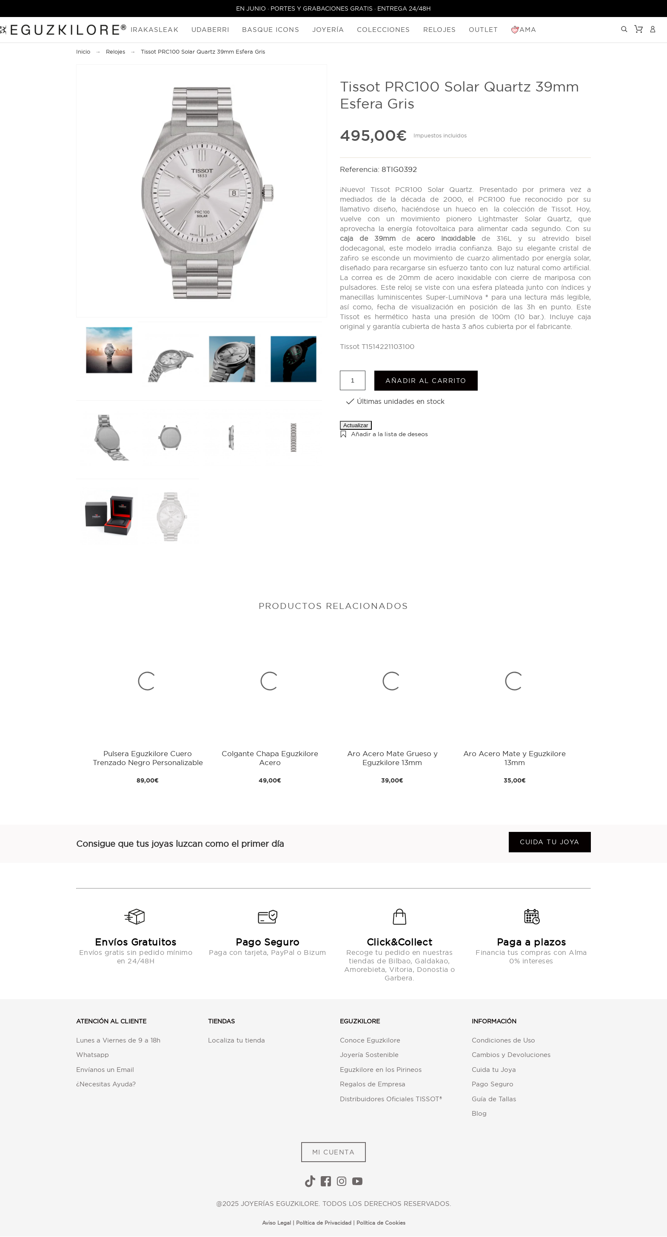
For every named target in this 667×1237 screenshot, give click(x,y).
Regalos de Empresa (372, 1084)
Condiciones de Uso (503, 1040)
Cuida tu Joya (494, 1070)
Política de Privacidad (323, 1223)
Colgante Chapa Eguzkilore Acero (270, 758)
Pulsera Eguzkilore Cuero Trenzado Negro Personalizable (148, 758)
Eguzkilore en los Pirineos (381, 1070)
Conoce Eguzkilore (370, 1040)
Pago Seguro (492, 1084)
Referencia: (361, 169)
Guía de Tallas (494, 1099)
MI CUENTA (333, 1152)
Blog (479, 1114)
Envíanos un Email (105, 1070)
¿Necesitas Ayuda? (106, 1084)
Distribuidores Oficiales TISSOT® (391, 1099)
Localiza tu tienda (236, 1040)
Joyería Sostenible (369, 1055)
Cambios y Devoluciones (511, 1055)
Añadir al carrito (426, 381)
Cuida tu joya (550, 842)
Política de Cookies (380, 1223)
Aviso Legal (276, 1223)
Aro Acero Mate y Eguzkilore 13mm (514, 758)
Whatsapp (92, 1055)
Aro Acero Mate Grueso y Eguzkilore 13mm (392, 758)
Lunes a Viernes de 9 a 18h (118, 1040)
